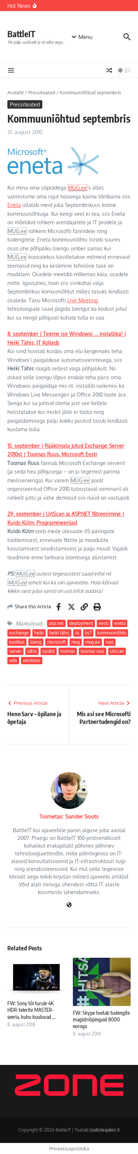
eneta (119, 623)
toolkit (48, 651)
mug (75, 642)
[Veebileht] (69, 905)
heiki (39, 633)
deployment (81, 623)
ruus (110, 642)
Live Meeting (82, 300)
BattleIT (21, 33)
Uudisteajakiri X (104, 1130)
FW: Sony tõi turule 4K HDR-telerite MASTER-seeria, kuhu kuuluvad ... (31, 1010)
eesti (104, 623)
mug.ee (92, 642)
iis (77, 633)
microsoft (56, 642)
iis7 (88, 633)
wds (13, 660)
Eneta (14, 205)
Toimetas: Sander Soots (69, 816)
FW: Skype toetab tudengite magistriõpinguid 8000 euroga (101, 1019)
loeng (36, 642)
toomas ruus (93, 651)
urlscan (117, 651)
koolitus (17, 642)
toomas (67, 651)
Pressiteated (41, 92)
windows (31, 660)
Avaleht (15, 92)
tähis (32, 651)
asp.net (56, 623)
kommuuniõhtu (111, 633)
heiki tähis (59, 633)
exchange (19, 633)
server (15, 651)
